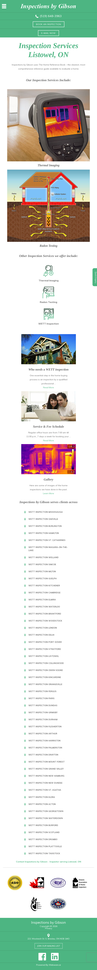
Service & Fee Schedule (48, 426)
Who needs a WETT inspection (48, 369)
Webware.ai (55, 965)
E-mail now (48, 33)
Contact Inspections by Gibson (32, 861)
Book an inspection (48, 24)
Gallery (48, 479)
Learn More (48, 493)
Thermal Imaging (48, 165)
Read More (48, 387)
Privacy (48, 928)
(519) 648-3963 (51, 16)
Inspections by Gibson (48, 922)
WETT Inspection (48, 323)
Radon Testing (48, 245)
